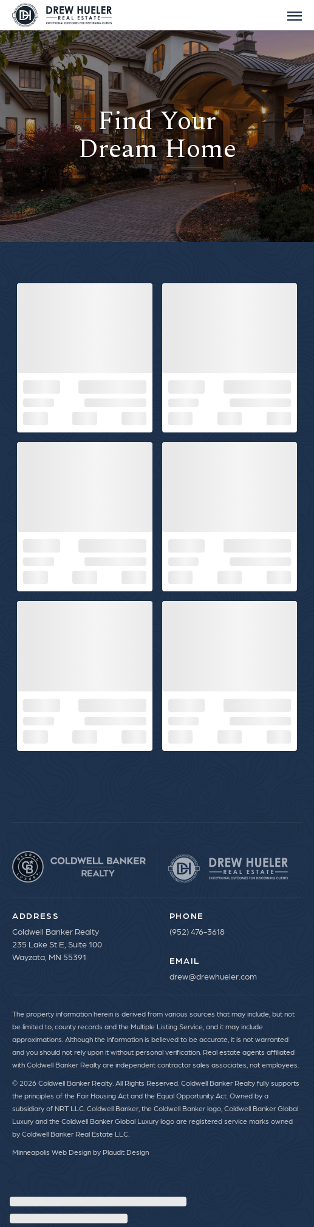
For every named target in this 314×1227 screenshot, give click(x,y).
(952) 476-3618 (197, 931)
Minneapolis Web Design (51, 1152)
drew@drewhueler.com (213, 976)
